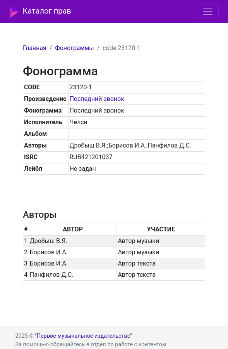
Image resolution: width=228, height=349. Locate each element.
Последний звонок (96, 98)
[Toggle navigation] (208, 11)
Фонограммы (74, 48)
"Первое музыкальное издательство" (83, 336)
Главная (34, 48)
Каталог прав (40, 11)
